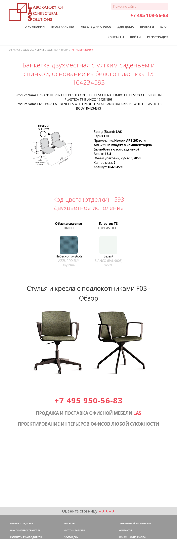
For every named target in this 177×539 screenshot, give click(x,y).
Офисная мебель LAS (21, 49)
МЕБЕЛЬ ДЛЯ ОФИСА (96, 26)
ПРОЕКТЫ (147, 26)
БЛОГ (164, 26)
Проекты (69, 523)
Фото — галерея (74, 530)
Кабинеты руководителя (26, 537)
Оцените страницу (88, 511)
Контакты (125, 530)
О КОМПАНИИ (35, 26)
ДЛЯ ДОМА (125, 26)
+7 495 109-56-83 (149, 15)
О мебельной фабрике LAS (135, 523)
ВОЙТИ (135, 37)
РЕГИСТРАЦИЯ (157, 37)
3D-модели (71, 537)
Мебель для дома (21, 523)
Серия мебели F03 (47, 49)
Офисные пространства (25, 530)
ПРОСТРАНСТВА (62, 26)
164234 (64, 49)
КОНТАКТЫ (116, 37)
